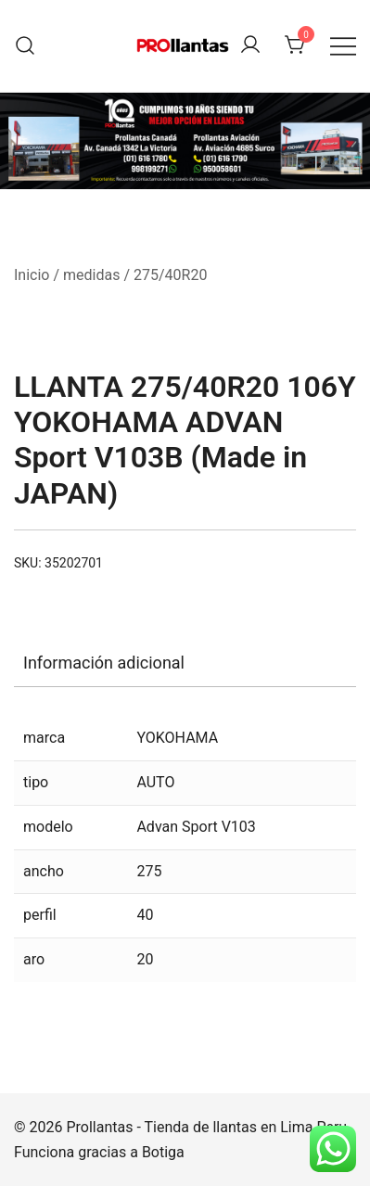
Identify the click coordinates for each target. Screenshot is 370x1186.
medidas (91, 275)
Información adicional (104, 662)
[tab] (185, 663)
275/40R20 (170, 275)
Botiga (163, 1152)
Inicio (31, 275)
